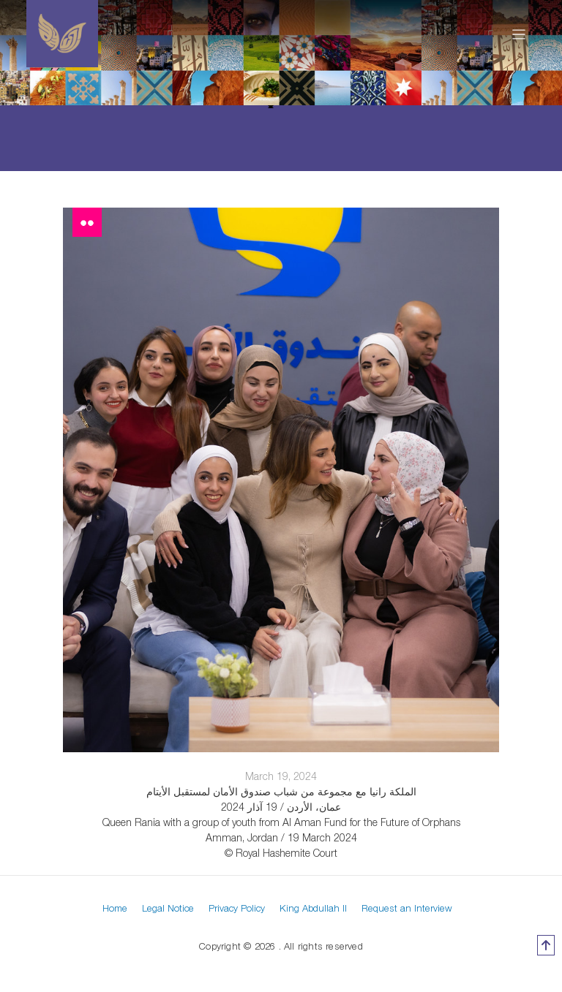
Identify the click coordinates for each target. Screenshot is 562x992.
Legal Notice (168, 908)
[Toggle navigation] (519, 33)
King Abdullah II (313, 908)
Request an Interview (406, 908)
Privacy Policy (237, 908)
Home (114, 908)
